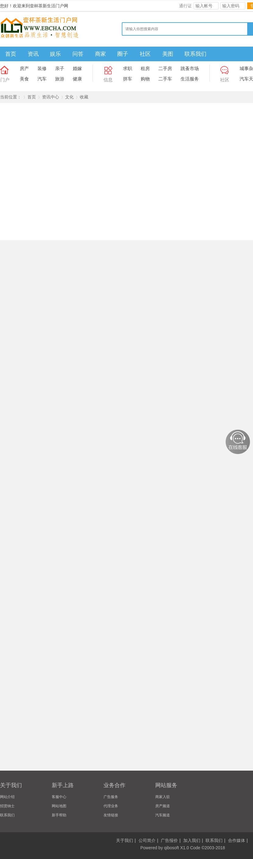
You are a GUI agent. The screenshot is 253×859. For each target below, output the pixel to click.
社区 (145, 54)
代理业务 (111, 806)
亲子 (59, 68)
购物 (145, 78)
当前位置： (10, 96)
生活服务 (190, 78)
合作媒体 (236, 840)
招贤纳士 (7, 806)
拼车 (127, 78)
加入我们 (191, 840)
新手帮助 (59, 815)
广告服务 (111, 797)
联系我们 (195, 54)
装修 (42, 68)
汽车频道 (162, 815)
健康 (77, 78)
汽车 (42, 78)
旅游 (59, 78)
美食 (24, 78)
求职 (127, 68)
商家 (100, 54)
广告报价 (169, 840)
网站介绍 (7, 797)
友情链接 (111, 815)
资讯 (33, 54)
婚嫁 (77, 68)
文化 (69, 96)
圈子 (122, 54)
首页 (10, 54)
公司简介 (147, 840)
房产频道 (162, 806)
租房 (145, 68)
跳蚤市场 (190, 68)
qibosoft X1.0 (176, 847)
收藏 (84, 96)
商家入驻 (162, 797)
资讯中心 (50, 96)
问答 (77, 54)
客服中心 (59, 797)
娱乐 (55, 54)
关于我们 (124, 840)
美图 (167, 54)
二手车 (165, 78)
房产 (24, 68)
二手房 (165, 68)
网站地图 (59, 806)
